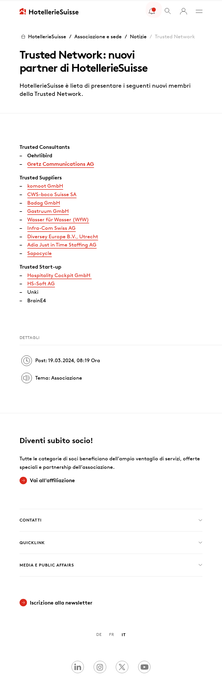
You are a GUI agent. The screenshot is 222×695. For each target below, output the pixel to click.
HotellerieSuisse (43, 36)
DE (99, 633)
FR (111, 633)
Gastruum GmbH (48, 210)
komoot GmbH (45, 185)
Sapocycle (39, 252)
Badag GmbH (43, 202)
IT (124, 633)
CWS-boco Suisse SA (51, 193)
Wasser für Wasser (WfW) (58, 219)
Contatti (111, 519)
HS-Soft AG (41, 283)
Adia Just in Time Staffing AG (61, 244)
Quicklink (111, 542)
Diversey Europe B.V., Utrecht (62, 236)
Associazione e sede (98, 36)
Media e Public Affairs (111, 564)
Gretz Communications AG (60, 163)
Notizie (138, 36)
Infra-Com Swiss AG (51, 227)
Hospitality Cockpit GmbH (59, 274)
